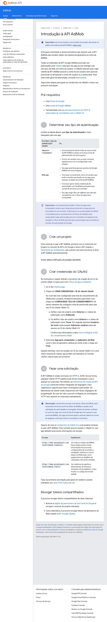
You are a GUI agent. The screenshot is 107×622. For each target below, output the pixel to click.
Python (66, 483)
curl (73, 483)
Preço (38, 597)
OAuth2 (59, 66)
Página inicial (45, 28)
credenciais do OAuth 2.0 (67, 425)
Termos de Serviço (43, 601)
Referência (17, 16)
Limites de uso (41, 593)
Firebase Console (78, 605)
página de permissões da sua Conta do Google (74, 503)
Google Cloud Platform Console (83, 597)
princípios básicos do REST (76, 110)
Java (55, 483)
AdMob (7, 10)
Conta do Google (57, 101)
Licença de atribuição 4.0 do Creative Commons (53, 527)
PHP (60, 483)
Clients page (59, 287)
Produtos (56, 28)
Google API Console (79, 593)
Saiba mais (77, 45)
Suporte (54, 16)
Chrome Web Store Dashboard (83, 617)
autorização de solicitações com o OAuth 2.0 (65, 113)
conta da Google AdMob (60, 106)
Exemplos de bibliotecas (36, 16)
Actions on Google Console (81, 609)
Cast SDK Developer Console (82, 613)
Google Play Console (79, 601)
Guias (76, 28)
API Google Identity (66, 514)
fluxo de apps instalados (80, 282)
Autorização (81, 77)
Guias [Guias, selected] (5, 16)
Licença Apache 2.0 (53, 530)
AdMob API (15, 3)
